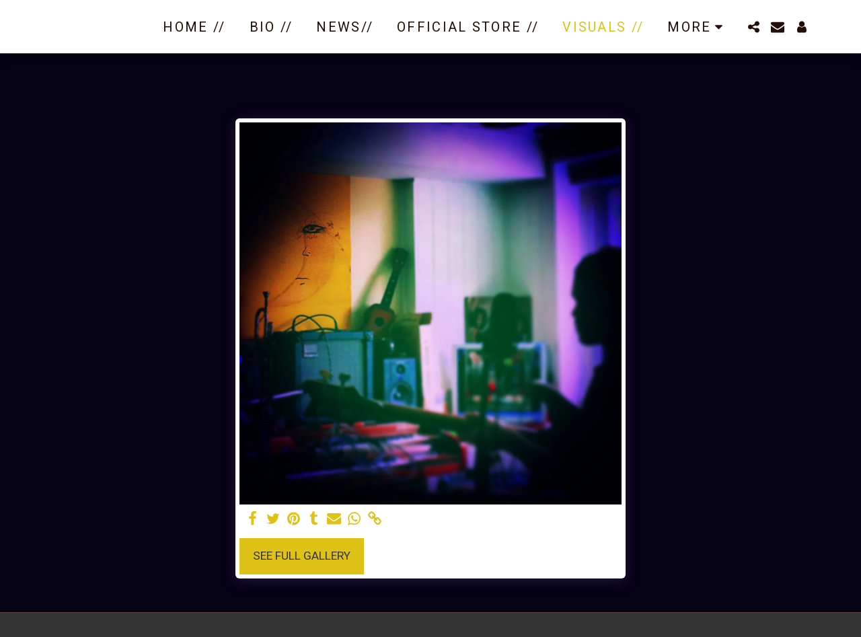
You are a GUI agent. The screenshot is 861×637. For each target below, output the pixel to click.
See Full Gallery (301, 555)
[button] (753, 27)
